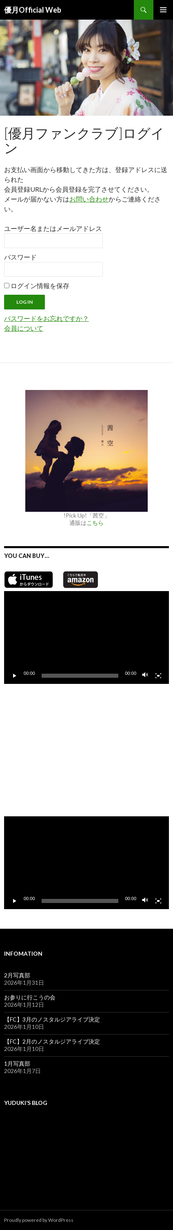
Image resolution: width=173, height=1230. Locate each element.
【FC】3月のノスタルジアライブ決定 (52, 1019)
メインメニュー (163, 10)
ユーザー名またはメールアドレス (53, 228)
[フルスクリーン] (158, 676)
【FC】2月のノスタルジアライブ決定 (52, 1041)
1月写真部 (17, 1063)
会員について (23, 328)
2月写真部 (17, 975)
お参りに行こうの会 (29, 997)
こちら (95, 522)
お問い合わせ (89, 199)
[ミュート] (145, 676)
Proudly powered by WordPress (38, 1220)
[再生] (15, 676)
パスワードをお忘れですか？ (46, 318)
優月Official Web (32, 9)
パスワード (20, 257)
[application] (86, 637)
